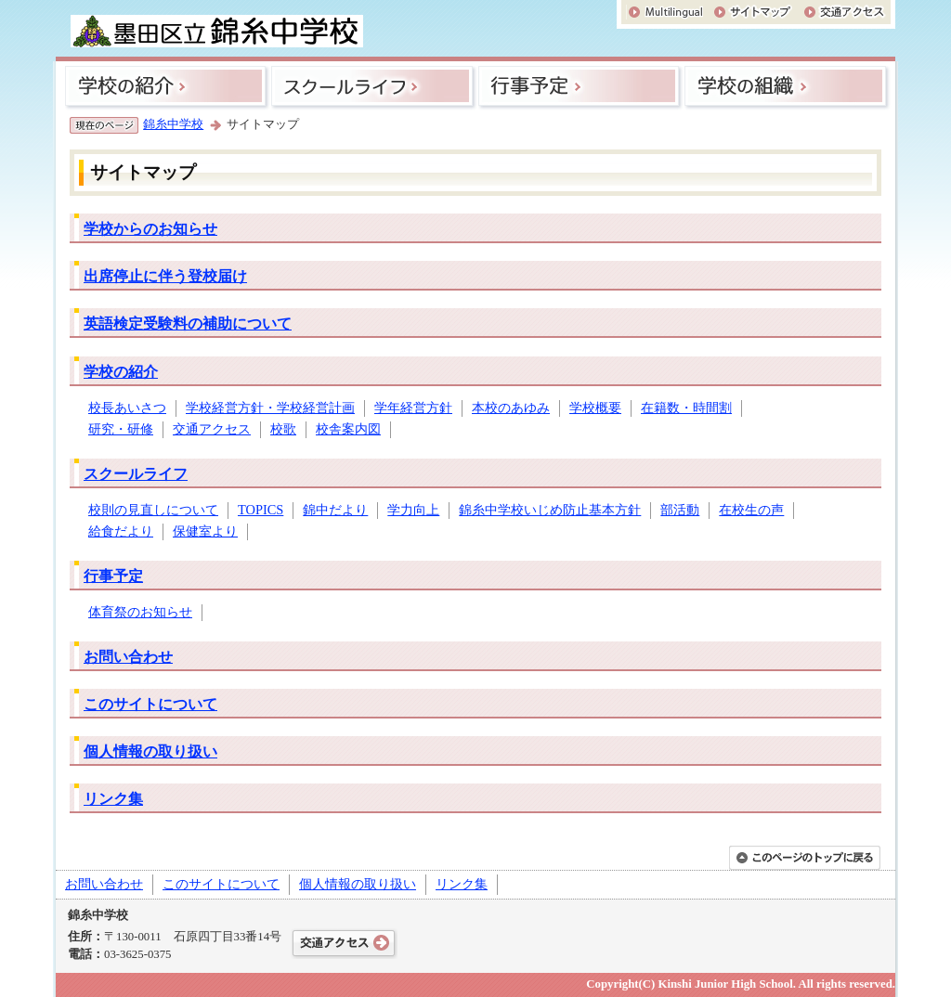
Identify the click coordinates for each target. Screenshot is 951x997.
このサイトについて (150, 704)
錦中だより (335, 509)
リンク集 (113, 799)
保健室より (205, 531)
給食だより (120, 531)
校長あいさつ (127, 407)
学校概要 (595, 407)
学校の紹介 (121, 372)
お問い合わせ (128, 657)
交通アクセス (212, 428)
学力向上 (413, 509)
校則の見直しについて (153, 509)
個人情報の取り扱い (150, 751)
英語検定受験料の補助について (188, 323)
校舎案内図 (348, 428)
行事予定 (113, 576)
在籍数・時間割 (686, 407)
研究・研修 (120, 428)
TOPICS (260, 509)
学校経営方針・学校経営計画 (270, 407)
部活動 (679, 509)
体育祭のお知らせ (140, 611)
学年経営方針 (413, 407)
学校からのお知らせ (150, 229)
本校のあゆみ (511, 407)
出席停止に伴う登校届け (165, 276)
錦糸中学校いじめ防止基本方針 (550, 509)
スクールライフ (136, 474)
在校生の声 (751, 509)
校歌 (283, 428)
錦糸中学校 (173, 124)
